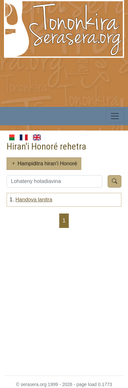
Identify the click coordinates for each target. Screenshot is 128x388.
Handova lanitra (33, 199)
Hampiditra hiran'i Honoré (44, 163)
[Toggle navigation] (115, 116)
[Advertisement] (64, 301)
